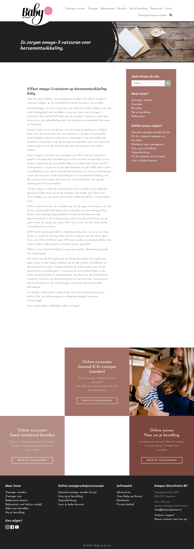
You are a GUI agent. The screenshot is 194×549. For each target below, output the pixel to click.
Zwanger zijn (13, 496)
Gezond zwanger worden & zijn (150, 132)
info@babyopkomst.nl (167, 510)
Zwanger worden (142, 100)
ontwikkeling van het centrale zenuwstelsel (71, 120)
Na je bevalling (140, 112)
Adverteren (124, 492)
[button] (171, 15)
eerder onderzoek (42, 292)
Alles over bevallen (17, 508)
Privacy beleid (125, 504)
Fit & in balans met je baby (148, 156)
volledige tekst (58, 306)
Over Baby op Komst (129, 496)
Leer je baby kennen (144, 160)
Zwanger (137, 104)
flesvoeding (93, 249)
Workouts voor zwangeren (147, 144)
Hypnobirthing (140, 152)
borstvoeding (53, 249)
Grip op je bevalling (143, 148)
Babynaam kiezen (16, 500)
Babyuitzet (138, 116)
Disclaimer (123, 500)
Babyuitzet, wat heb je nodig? (23, 504)
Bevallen (136, 108)
